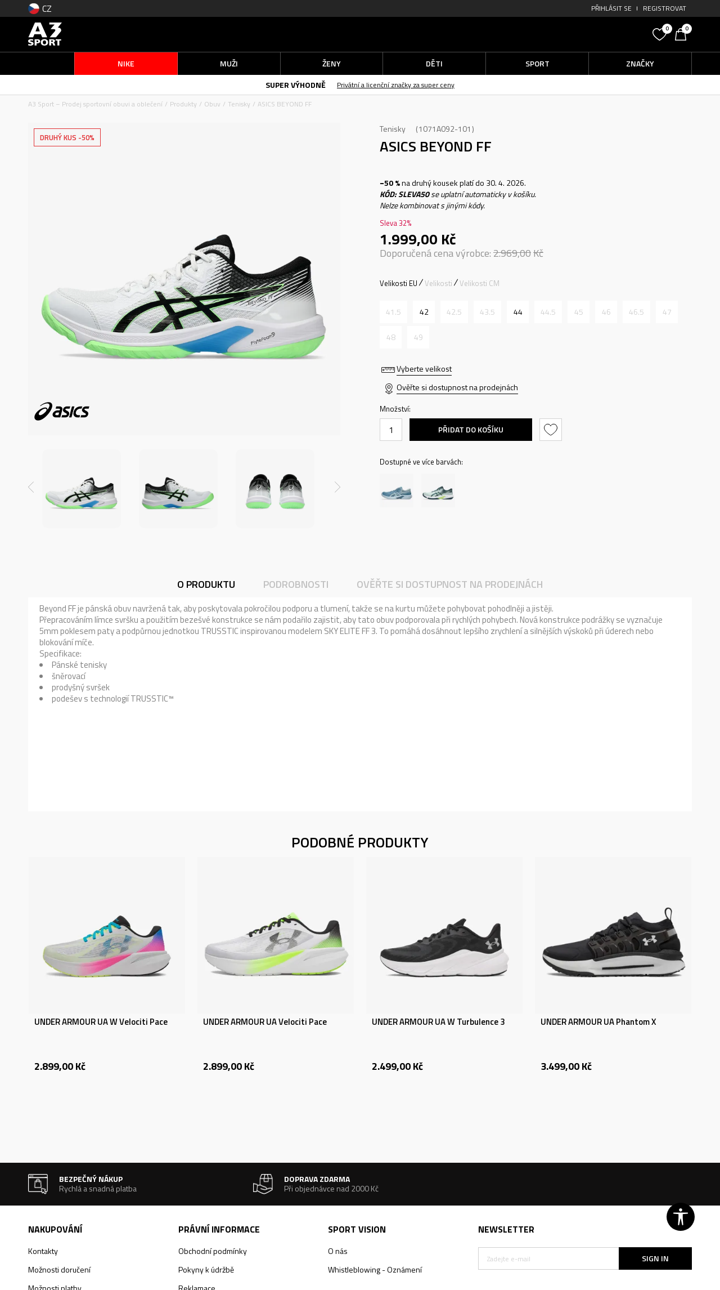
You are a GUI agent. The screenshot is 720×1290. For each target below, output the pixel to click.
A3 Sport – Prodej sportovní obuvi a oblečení (95, 104)
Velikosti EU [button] (398, 283)
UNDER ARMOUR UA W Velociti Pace (101, 1022)
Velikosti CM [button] (480, 283)
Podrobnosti (295, 584)
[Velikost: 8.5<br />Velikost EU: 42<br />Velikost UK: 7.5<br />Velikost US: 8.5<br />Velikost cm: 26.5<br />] (424, 312)
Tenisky (239, 104)
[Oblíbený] (660, 33)
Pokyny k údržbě (206, 1269)
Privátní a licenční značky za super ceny (395, 84)
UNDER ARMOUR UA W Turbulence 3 (438, 1022)
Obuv (212, 104)
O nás (338, 1251)
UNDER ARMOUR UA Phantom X (598, 1022)
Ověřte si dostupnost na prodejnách (457, 387)
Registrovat (664, 8)
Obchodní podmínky (212, 1251)
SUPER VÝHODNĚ (296, 85)
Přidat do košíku (470, 429)
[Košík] (683, 33)
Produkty (183, 104)
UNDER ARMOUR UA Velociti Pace (265, 1022)
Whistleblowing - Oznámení (375, 1269)
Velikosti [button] (438, 283)
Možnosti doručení (59, 1269)
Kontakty (43, 1251)
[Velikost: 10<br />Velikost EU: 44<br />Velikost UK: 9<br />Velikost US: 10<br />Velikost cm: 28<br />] (518, 312)
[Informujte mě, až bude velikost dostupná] (393, 312)
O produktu (206, 584)
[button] (562, 34)
